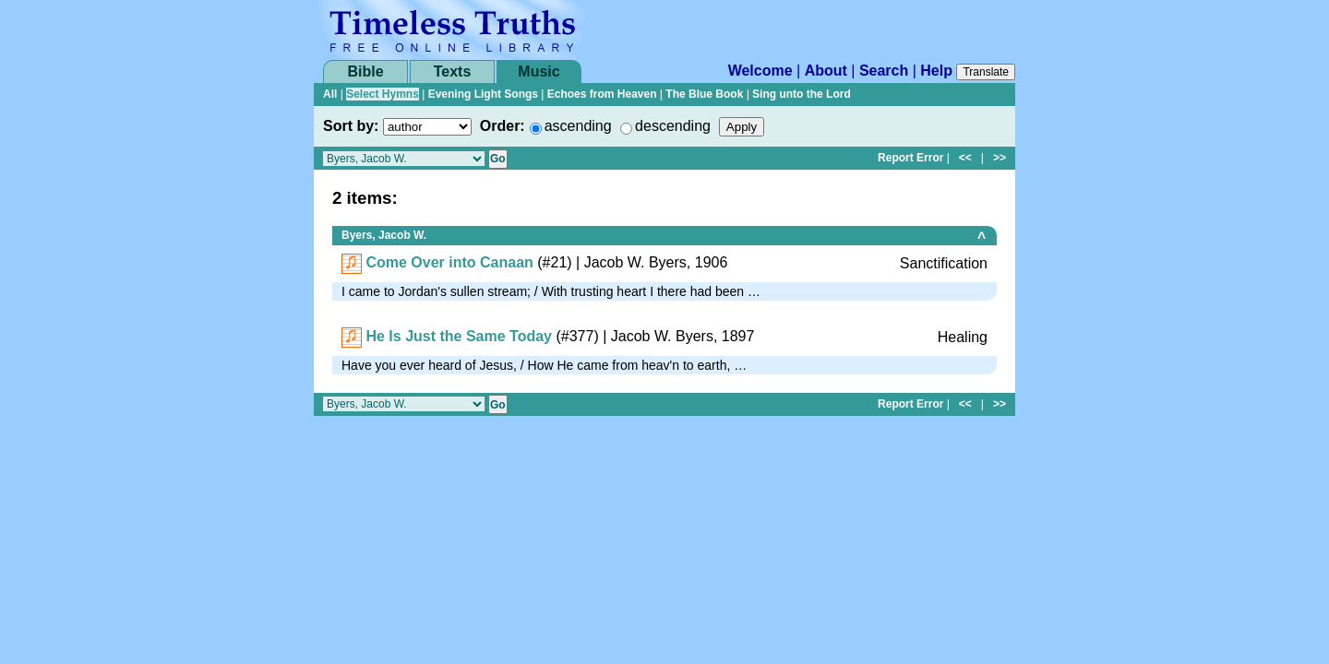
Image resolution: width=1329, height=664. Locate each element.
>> (999, 157)
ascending (578, 126)
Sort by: (350, 126)
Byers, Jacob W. (383, 235)
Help (936, 70)
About (826, 70)
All (330, 94)
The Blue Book (704, 94)
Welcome (760, 70)
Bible (365, 71)
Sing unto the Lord (801, 94)
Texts (453, 71)
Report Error (910, 157)
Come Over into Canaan (449, 262)
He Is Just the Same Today (458, 336)
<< (965, 157)
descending (673, 126)
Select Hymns (382, 94)
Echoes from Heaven (602, 94)
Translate (986, 71)
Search (883, 70)
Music (538, 71)
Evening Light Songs (483, 94)
